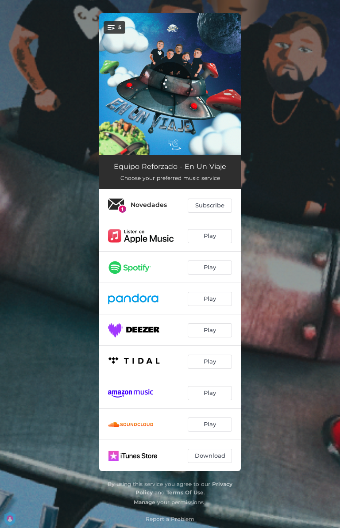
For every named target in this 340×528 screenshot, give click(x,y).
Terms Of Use (185, 492)
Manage (144, 502)
